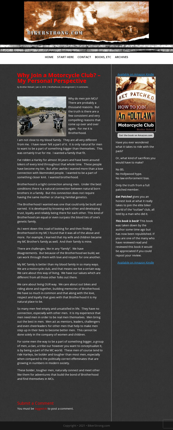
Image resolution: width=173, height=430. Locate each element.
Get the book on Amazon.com (135, 135)
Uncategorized (67, 87)
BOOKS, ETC (103, 57)
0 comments (82, 87)
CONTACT (84, 57)
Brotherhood (54, 87)
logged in (41, 408)
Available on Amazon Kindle (135, 74)
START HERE (65, 57)
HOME (49, 57)
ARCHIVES (121, 57)
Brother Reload (27, 87)
